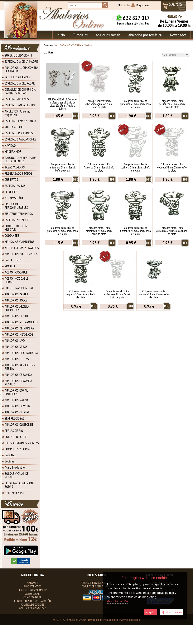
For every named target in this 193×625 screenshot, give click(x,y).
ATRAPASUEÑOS (14, 198)
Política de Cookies (32, 604)
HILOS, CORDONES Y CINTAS (22, 443)
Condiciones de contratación (32, 601)
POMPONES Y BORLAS (18, 449)
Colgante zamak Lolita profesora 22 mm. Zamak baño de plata (62, 231)
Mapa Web (32, 583)
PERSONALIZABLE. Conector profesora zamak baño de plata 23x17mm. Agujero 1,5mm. (62, 103)
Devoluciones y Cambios (32, 590)
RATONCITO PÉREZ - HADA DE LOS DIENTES (20, 159)
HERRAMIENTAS (14, 492)
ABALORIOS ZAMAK (16, 294)
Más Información (117, 601)
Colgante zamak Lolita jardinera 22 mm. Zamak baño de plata (154, 294)
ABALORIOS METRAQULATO (21, 322)
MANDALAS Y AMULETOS (20, 241)
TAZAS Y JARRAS (15, 167)
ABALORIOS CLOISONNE (19, 424)
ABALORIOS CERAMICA (18, 374)
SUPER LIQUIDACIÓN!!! (18, 55)
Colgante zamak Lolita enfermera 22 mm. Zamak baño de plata (117, 294)
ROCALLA (10, 266)
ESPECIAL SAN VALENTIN (20, 105)
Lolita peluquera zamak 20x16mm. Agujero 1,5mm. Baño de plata (99, 104)
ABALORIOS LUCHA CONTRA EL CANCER (22, 69)
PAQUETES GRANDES (17, 77)
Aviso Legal (32, 593)
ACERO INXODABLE (16, 272)
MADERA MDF (13, 151)
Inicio (61, 35)
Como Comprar (32, 597)
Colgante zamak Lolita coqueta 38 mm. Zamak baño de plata (172, 167)
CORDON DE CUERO (16, 436)
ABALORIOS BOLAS (16, 300)
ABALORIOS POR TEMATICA (21, 254)
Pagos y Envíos (32, 586)
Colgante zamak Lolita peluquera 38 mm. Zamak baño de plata (172, 104)
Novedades (178, 35)
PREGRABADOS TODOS (18, 173)
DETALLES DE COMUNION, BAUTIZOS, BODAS (20, 91)
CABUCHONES (13, 260)
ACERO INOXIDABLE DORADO (16, 280)
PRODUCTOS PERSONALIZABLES (16, 206)
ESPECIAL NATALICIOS (18, 220)
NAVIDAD (10, 145)
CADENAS (10, 455)
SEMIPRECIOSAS (14, 418)
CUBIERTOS (11, 179)
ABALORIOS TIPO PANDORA (21, 353)
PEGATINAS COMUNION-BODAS (19, 485)
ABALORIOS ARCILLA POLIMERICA (17, 308)
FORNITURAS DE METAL (19, 288)
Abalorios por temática (145, 35)
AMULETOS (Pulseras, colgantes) (17, 113)
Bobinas (9, 461)
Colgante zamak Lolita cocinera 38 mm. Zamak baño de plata (135, 167)
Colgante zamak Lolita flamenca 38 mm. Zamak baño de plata (99, 167)
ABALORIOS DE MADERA (19, 328)
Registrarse (142, 5)
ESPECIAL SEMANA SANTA (20, 121)
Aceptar (150, 612)
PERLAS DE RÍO (14, 430)
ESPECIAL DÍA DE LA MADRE (21, 61)
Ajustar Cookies (171, 612)
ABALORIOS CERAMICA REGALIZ (18, 382)
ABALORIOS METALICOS (19, 334)
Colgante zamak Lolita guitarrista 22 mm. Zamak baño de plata (171, 231)
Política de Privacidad (32, 608)
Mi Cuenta (124, 5)
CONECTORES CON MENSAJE (16, 228)
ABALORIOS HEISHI (16, 316)
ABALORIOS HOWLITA (18, 406)
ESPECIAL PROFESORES (19, 133)
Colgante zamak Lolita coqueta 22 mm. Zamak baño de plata (80, 294)
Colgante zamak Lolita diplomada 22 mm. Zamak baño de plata (99, 231)
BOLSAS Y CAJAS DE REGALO (17, 475)
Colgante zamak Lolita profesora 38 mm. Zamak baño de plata (135, 104)
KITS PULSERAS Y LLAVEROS (22, 248)
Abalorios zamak (108, 35)
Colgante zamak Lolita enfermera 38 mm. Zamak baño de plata (62, 167)
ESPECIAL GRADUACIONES (20, 139)
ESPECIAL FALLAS (15, 185)
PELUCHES (11, 192)
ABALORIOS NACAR (16, 400)
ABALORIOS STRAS (16, 346)
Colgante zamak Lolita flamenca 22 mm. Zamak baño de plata (135, 231)
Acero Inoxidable (15, 467)
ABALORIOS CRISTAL (17, 412)
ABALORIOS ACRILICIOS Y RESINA (20, 367)
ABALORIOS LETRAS (17, 359)
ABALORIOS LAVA (15, 340)
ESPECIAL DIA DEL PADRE (20, 83)
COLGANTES (12, 235)
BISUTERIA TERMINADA (19, 213)
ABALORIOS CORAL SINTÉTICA (16, 392)
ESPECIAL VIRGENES (17, 99)
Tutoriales (80, 35)
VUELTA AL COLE (14, 127)
